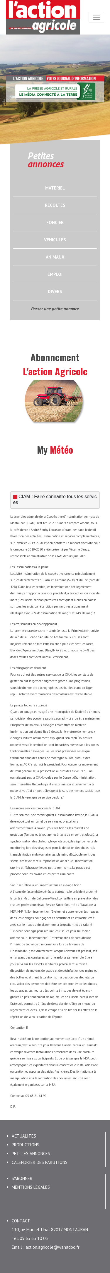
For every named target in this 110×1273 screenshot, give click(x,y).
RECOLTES (55, 205)
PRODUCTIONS (25, 1144)
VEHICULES (55, 239)
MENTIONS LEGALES (31, 1186)
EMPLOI (55, 274)
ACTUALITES (24, 1135)
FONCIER (55, 222)
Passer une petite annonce (55, 309)
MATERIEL (55, 188)
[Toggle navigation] (96, 17)
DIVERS (55, 291)
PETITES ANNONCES (31, 1153)
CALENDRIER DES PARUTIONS (39, 1161)
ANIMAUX (55, 257)
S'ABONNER (22, 1178)
